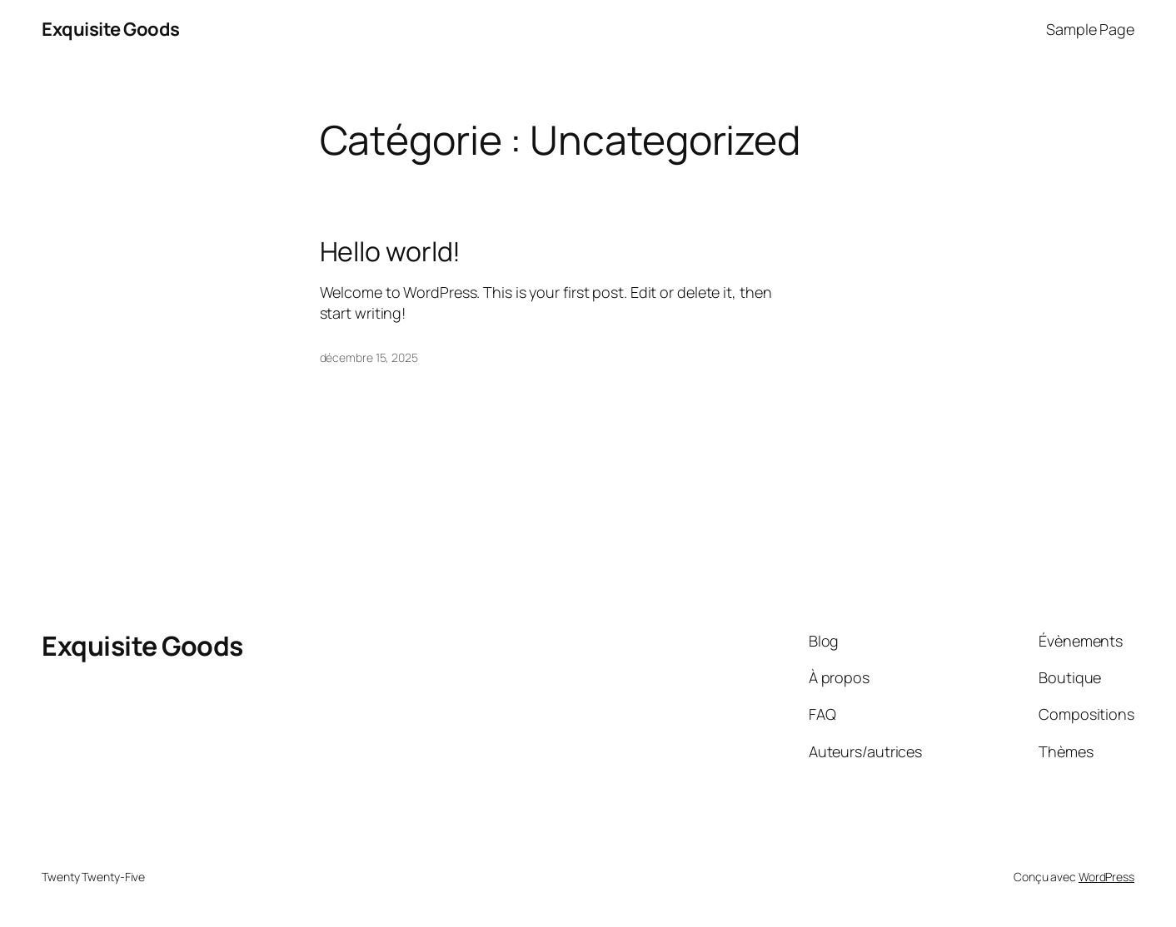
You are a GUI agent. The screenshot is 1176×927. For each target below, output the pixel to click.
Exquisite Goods (111, 29)
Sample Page (1090, 29)
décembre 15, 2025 (369, 357)
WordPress (1106, 877)
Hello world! (390, 251)
